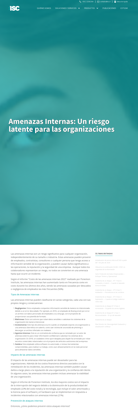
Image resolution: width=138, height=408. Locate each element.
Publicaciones (109, 8)
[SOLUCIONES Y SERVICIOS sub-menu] (79, 8)
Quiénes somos (44, 8)
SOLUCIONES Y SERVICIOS (65, 8)
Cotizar (124, 8)
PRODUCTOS (89, 8)
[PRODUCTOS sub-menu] (97, 8)
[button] (86, 2)
